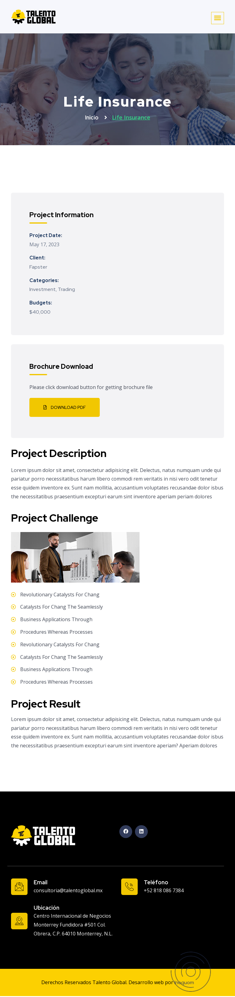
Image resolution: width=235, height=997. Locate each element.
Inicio (92, 117)
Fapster (38, 267)
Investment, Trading (52, 289)
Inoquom (184, 982)
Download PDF (64, 407)
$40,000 (39, 312)
